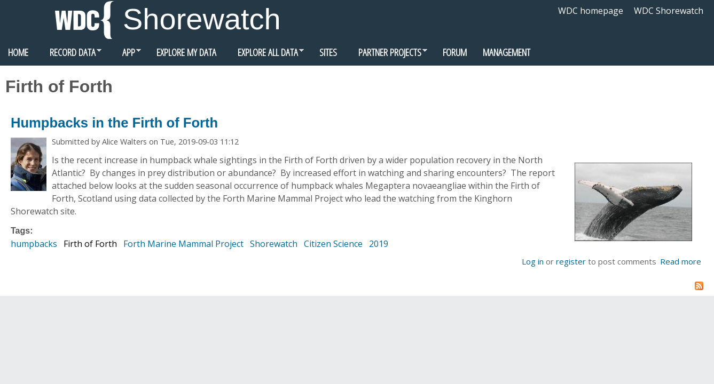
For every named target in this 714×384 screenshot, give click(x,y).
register (571, 261)
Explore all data (264, 55)
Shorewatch (202, 19)
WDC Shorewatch (668, 11)
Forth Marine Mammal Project (183, 244)
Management (506, 52)
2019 (378, 244)
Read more (680, 261)
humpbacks (34, 244)
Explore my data (186, 52)
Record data (68, 55)
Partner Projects (386, 55)
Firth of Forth (90, 244)
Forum (455, 52)
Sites (328, 52)
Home (18, 52)
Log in (533, 261)
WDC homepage (590, 11)
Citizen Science (333, 244)
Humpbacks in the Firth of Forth (114, 122)
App (125, 55)
